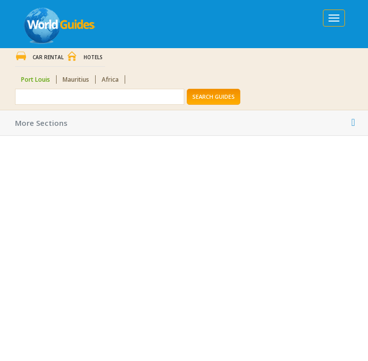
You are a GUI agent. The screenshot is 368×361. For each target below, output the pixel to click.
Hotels (93, 57)
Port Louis (35, 79)
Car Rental (48, 57)
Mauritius (76, 79)
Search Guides (213, 96)
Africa (110, 79)
